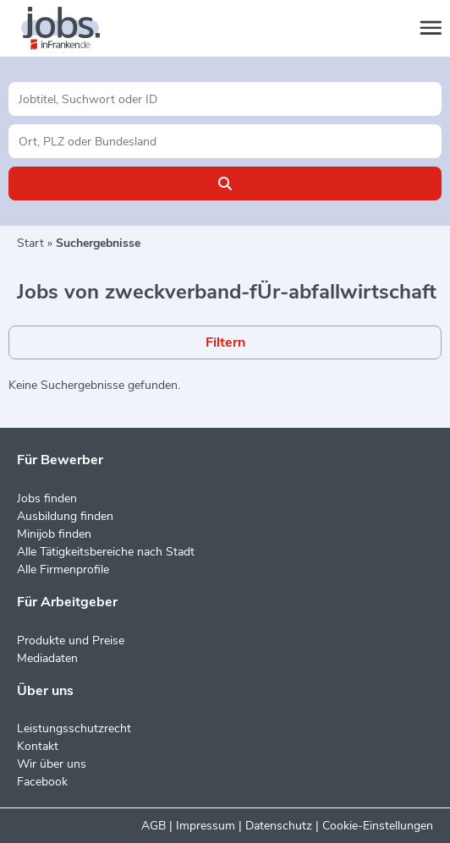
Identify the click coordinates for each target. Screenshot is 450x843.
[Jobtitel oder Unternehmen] (225, 99)
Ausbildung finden (65, 516)
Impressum (205, 826)
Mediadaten (47, 658)
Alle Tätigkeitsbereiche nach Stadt (106, 552)
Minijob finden (54, 534)
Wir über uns (51, 764)
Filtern (225, 342)
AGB (153, 826)
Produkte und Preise (70, 640)
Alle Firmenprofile (63, 569)
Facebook (42, 782)
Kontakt (37, 746)
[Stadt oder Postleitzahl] (225, 141)
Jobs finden (47, 498)
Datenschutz (278, 826)
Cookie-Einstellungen (377, 826)
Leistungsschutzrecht (74, 728)
